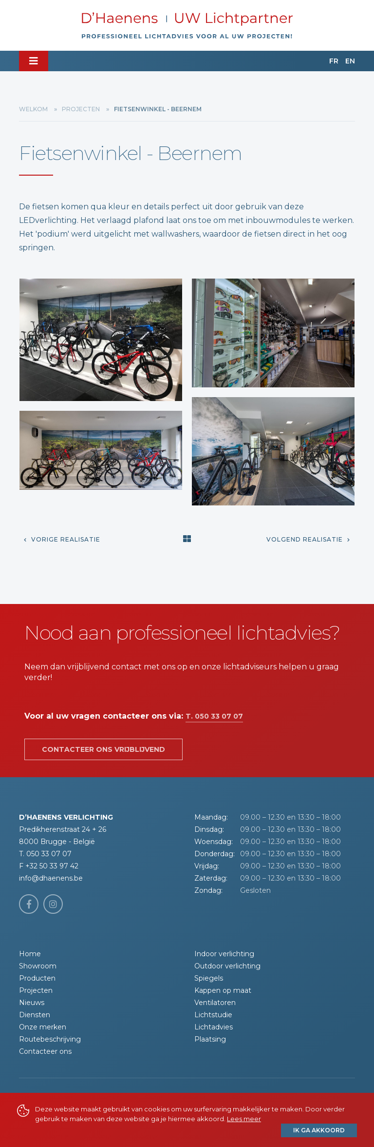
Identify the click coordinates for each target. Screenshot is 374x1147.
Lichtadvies (213, 1027)
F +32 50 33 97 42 (48, 866)
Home (30, 953)
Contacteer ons (45, 1051)
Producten (37, 978)
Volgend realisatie (308, 539)
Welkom (33, 109)
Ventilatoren (215, 1002)
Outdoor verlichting (227, 966)
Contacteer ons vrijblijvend (103, 749)
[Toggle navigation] (33, 61)
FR (333, 61)
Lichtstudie (213, 1014)
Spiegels (208, 978)
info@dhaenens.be (51, 878)
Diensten (34, 1014)
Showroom (37, 966)
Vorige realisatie (62, 539)
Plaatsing (210, 1039)
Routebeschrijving (50, 1039)
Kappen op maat (222, 990)
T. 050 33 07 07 (214, 716)
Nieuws (31, 1002)
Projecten (81, 109)
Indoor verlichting (224, 953)
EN (350, 61)
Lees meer (244, 1119)
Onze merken (42, 1027)
